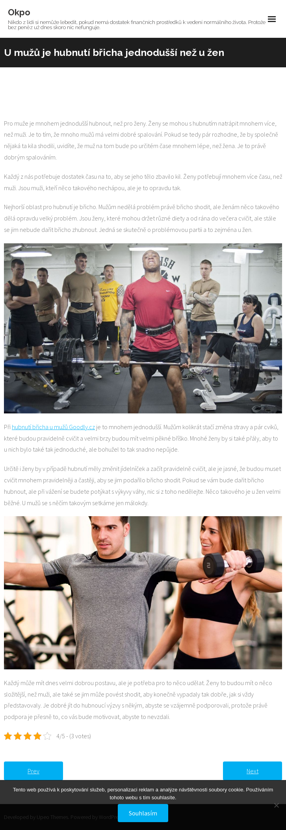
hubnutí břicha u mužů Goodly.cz (53, 427)
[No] (276, 805)
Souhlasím (143, 813)
